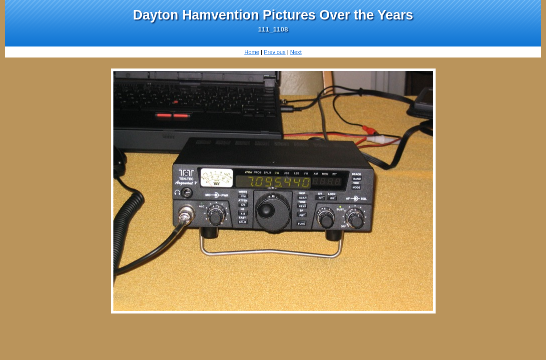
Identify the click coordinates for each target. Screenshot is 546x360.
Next (296, 52)
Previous (275, 52)
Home (251, 52)
